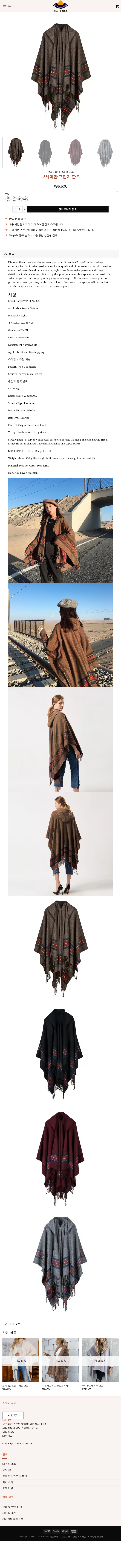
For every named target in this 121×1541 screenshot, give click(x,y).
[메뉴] (6, 6)
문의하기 (7, 1470)
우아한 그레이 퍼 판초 (92, 1386)
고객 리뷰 (7, 1488)
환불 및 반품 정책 (12, 1506)
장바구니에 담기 (67, 209)
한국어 (12, 1415)
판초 (49, 171)
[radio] (7, 199)
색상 (7, 194)
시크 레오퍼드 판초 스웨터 (55, 1386)
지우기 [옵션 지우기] (116, 192)
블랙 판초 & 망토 (64, 171)
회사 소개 (7, 1482)
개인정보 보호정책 (12, 1518)
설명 (8, 254)
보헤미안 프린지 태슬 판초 (15, 1386)
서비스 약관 (9, 1512)
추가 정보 (11, 1324)
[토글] (5, 254)
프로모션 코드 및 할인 (14, 1476)
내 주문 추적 (9, 1464)
